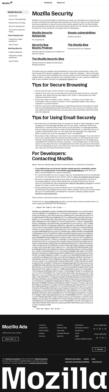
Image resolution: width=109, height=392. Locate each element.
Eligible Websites (15, 52)
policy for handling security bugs (86, 177)
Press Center (44, 330)
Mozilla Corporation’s (13, 359)
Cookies (86, 359)
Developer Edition (82, 328)
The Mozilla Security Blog (48, 58)
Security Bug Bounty (17, 26)
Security (60, 336)
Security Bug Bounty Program (42, 46)
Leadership (43, 328)
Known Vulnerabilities (17, 19)
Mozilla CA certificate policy (46, 194)
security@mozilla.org (75, 171)
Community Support (66, 79)
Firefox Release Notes (83, 339)
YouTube (102, 338)
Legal (93, 359)
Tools (77, 333)
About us (61, 3)
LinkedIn (100, 329)
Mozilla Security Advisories (42, 34)
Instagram (97, 329)
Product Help (62, 328)
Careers (42, 333)
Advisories (13, 16)
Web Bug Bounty (15, 48)
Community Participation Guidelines (77, 362)
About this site (97, 362)
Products (48, 3)
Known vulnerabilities (82, 32)
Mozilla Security (15, 12)
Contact (42, 336)
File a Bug (60, 330)
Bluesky (94, 329)
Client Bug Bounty (15, 35)
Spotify (105, 329)
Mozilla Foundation (41, 359)
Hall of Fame (13, 45)
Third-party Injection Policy (17, 31)
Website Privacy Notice (73, 359)
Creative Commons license (38, 363)
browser (73, 91)
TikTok (102, 329)
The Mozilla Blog (78, 44)
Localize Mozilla (63, 333)
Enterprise (79, 330)
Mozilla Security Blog (17, 23)
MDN (77, 336)
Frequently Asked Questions (15, 40)
